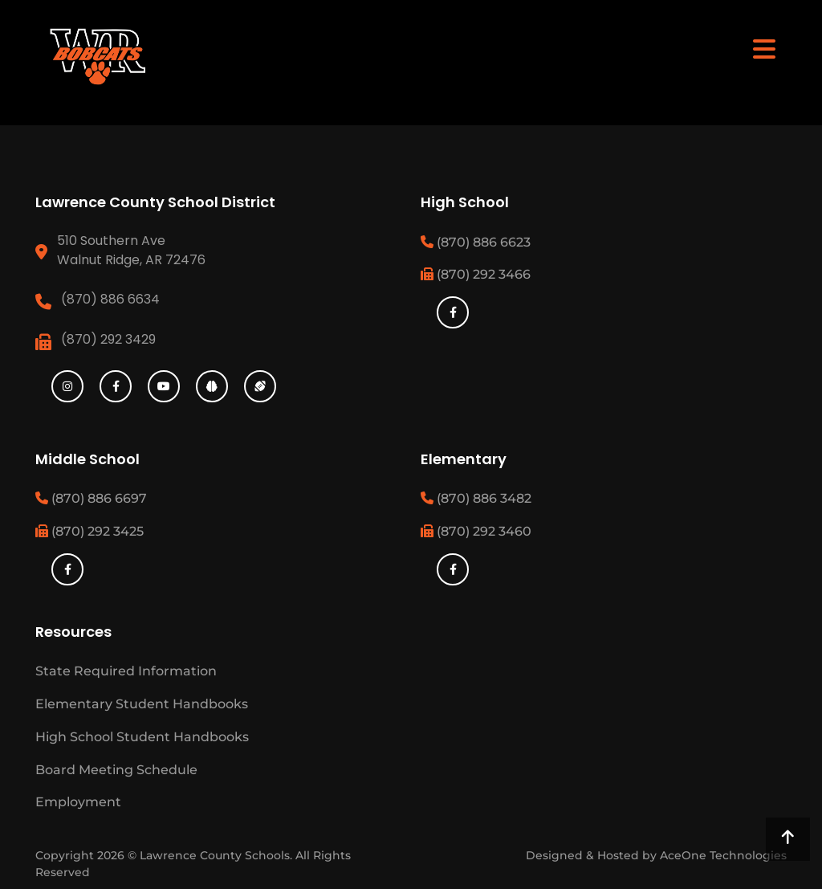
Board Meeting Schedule (116, 769)
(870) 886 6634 (110, 299)
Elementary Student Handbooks (141, 704)
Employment (78, 801)
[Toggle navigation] (764, 48)
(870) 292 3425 (89, 531)
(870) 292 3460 (476, 531)
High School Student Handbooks (142, 736)
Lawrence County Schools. (217, 855)
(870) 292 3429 (108, 339)
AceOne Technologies (723, 855)
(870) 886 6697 (91, 498)
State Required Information (126, 671)
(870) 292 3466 (476, 274)
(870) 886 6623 (476, 242)
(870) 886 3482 (476, 498)
